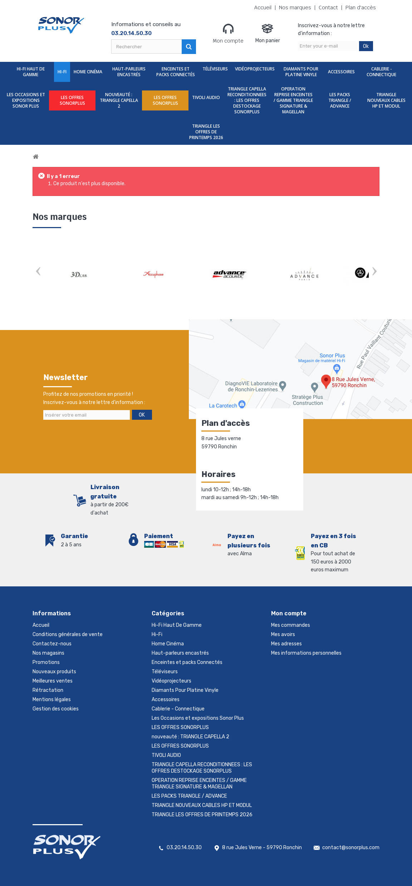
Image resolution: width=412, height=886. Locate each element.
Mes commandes (290, 625)
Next (374, 272)
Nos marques (295, 7)
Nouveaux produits (54, 672)
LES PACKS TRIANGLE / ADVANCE (339, 100)
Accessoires (341, 72)
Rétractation (48, 690)
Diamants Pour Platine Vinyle (301, 72)
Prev (38, 272)
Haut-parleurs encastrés (129, 72)
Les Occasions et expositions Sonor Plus (26, 100)
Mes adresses (286, 644)
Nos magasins (48, 653)
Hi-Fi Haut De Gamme (31, 72)
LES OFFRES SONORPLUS (72, 100)
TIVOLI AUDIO (206, 97)
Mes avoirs (283, 634)
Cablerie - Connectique (381, 72)
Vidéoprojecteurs (255, 69)
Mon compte (228, 33)
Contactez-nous (52, 644)
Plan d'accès (360, 7)
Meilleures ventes (53, 681)
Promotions (46, 662)
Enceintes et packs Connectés (175, 72)
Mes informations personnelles (306, 653)
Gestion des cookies (56, 709)
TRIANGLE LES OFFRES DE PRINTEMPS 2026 (206, 132)
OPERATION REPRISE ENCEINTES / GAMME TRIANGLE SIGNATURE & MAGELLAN (293, 100)
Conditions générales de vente (68, 634)
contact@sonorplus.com (350, 848)
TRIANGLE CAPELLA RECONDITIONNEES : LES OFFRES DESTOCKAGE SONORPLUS (246, 100)
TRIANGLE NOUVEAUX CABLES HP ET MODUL (386, 100)
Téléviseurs (215, 69)
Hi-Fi (62, 72)
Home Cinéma (88, 72)
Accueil (262, 7)
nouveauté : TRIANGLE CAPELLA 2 (119, 100)
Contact (328, 7)
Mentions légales (52, 700)
